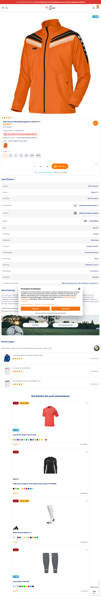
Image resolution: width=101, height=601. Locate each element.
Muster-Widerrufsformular (84, 571)
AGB (53, 565)
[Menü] (97, 581)
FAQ (3, 561)
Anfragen (35, 330)
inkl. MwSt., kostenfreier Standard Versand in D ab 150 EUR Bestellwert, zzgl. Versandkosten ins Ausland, (32, 537)
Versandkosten (31, 561)
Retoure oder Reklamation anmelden (84, 562)
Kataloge (29, 569)
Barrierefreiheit (56, 573)
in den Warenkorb (59, 167)
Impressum (55, 561)
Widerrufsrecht (80, 567)
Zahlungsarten (31, 565)
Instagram (5, 581)
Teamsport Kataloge (65, 330)
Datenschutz (55, 569)
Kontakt (4, 565)
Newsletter (5, 569)
